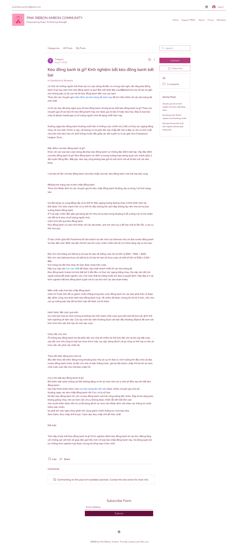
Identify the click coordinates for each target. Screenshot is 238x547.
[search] (174, 48)
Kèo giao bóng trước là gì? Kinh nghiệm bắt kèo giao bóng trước (173, 126)
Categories (53, 48)
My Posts (81, 48)
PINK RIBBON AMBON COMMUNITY (55, 18)
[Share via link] (64, 459)
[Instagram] (206, 6)
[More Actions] (153, 59)
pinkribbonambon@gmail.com (26, 6)
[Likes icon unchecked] (50, 459)
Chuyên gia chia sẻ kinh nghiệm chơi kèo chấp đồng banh (174, 107)
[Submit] (119, 513)
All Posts (67, 48)
